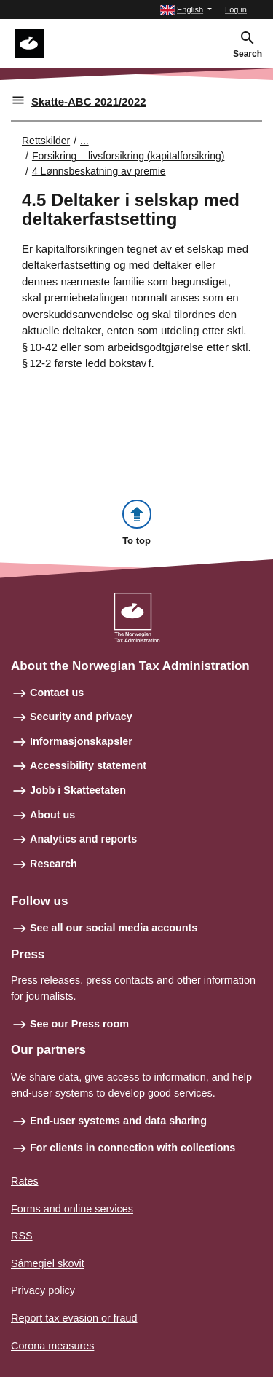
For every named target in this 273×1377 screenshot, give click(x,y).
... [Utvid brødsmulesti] (84, 140)
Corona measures (52, 1346)
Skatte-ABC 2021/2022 (88, 101)
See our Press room (79, 1024)
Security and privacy (81, 716)
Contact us (57, 692)
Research (53, 863)
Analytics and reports (83, 839)
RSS (22, 1236)
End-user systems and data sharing (118, 1121)
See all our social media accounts (113, 928)
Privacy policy (43, 1290)
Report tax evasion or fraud (74, 1318)
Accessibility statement (88, 765)
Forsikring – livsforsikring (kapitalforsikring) (128, 156)
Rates (25, 1181)
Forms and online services (72, 1209)
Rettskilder (46, 140)
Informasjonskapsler (81, 741)
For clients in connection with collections (132, 1147)
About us (52, 815)
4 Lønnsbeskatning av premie (99, 171)
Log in (236, 9)
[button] (186, 10)
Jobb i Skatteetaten (78, 790)
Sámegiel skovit (47, 1263)
